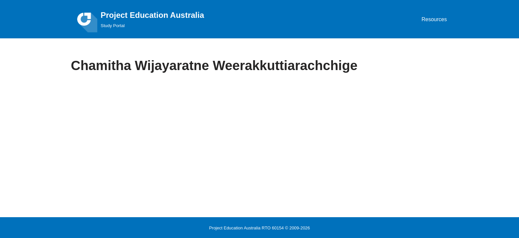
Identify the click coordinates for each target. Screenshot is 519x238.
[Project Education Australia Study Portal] (137, 19)
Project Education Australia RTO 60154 (246, 227)
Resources (434, 19)
